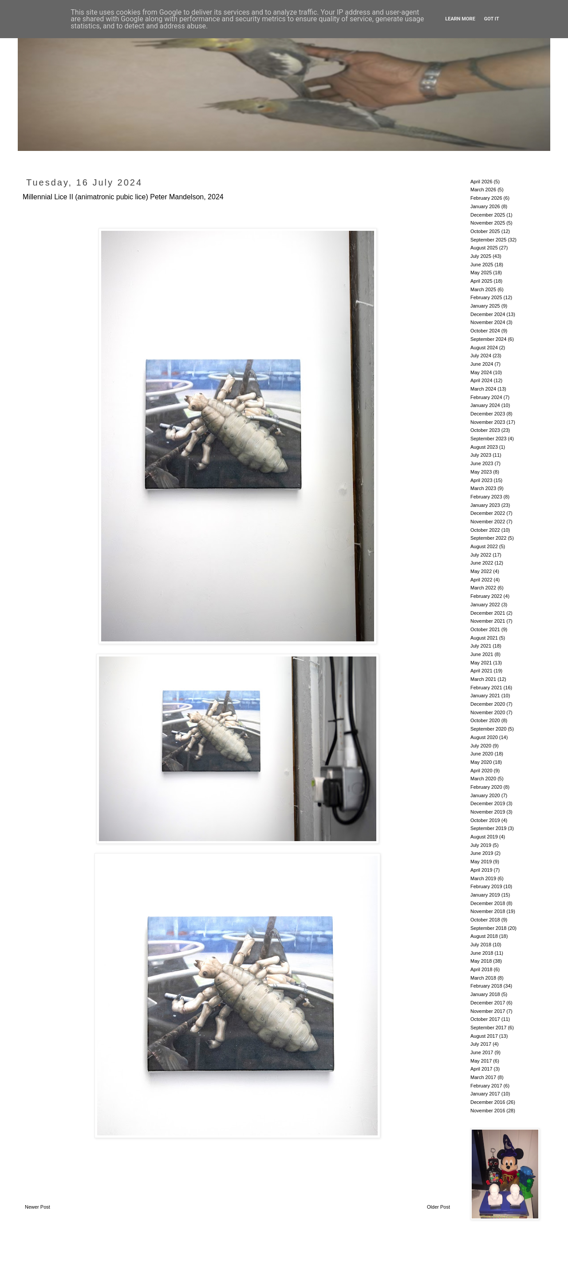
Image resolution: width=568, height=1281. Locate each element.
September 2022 (488, 538)
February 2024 (486, 397)
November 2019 (487, 811)
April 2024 (481, 380)
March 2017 (483, 1077)
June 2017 (481, 1052)
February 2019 (486, 886)
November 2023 (487, 422)
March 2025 (483, 289)
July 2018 (480, 944)
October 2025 (485, 231)
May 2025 (481, 272)
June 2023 (481, 463)
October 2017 (485, 1019)
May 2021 (481, 662)
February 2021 (486, 687)
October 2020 (485, 720)
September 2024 (488, 339)
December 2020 (487, 704)
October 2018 (485, 919)
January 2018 (485, 994)
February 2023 (486, 496)
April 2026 (481, 181)
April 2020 (481, 770)
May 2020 (481, 762)
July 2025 (480, 256)
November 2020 (487, 712)
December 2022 (487, 513)
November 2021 (487, 621)
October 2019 (485, 820)
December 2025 (487, 214)
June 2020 (481, 753)
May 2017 (481, 1061)
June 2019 (481, 853)
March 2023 (483, 488)
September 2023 (488, 438)
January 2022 (485, 604)
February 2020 (486, 787)
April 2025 (481, 281)
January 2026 (485, 206)
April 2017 (481, 1068)
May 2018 (481, 961)
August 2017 (484, 1036)
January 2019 (485, 894)
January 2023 (485, 505)
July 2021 (480, 645)
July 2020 (480, 745)
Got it (491, 19)
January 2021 (485, 695)
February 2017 (486, 1085)
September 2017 (488, 1027)
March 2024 (483, 388)
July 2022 (480, 554)
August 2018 (484, 936)
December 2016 (487, 1102)
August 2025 (484, 247)
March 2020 (483, 778)
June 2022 (481, 562)
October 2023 (485, 430)
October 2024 (485, 330)
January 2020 (485, 795)
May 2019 (481, 861)
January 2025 (485, 305)
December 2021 (487, 613)
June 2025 (481, 264)
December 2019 (487, 803)
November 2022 (487, 521)
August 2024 (484, 347)
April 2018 (481, 969)
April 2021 (481, 670)
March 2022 (483, 587)
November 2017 (487, 1011)
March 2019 (483, 878)
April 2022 (481, 579)
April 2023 (481, 480)
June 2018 (481, 953)
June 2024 (481, 364)
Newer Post (37, 1207)
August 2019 (484, 836)
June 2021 (481, 654)
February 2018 (486, 985)
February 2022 (486, 596)
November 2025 (487, 222)
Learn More (460, 19)
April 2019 (481, 870)
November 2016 (487, 1110)
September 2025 (488, 239)
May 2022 (481, 571)
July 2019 (480, 845)
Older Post (438, 1207)
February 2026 (486, 198)
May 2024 (481, 372)
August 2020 (484, 737)
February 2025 (486, 297)
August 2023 (484, 447)
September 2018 (488, 928)
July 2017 (480, 1044)
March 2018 (483, 978)
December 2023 (487, 413)
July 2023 (480, 455)
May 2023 (481, 471)
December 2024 (487, 314)
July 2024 (480, 355)
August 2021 (484, 637)
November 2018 (487, 911)
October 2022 (485, 530)
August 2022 (484, 546)
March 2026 (483, 189)
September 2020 (488, 728)
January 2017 (485, 1093)
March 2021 (483, 679)
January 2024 (485, 405)
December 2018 (487, 903)
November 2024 (487, 322)
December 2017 (487, 1002)
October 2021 (485, 629)
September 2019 (488, 828)
